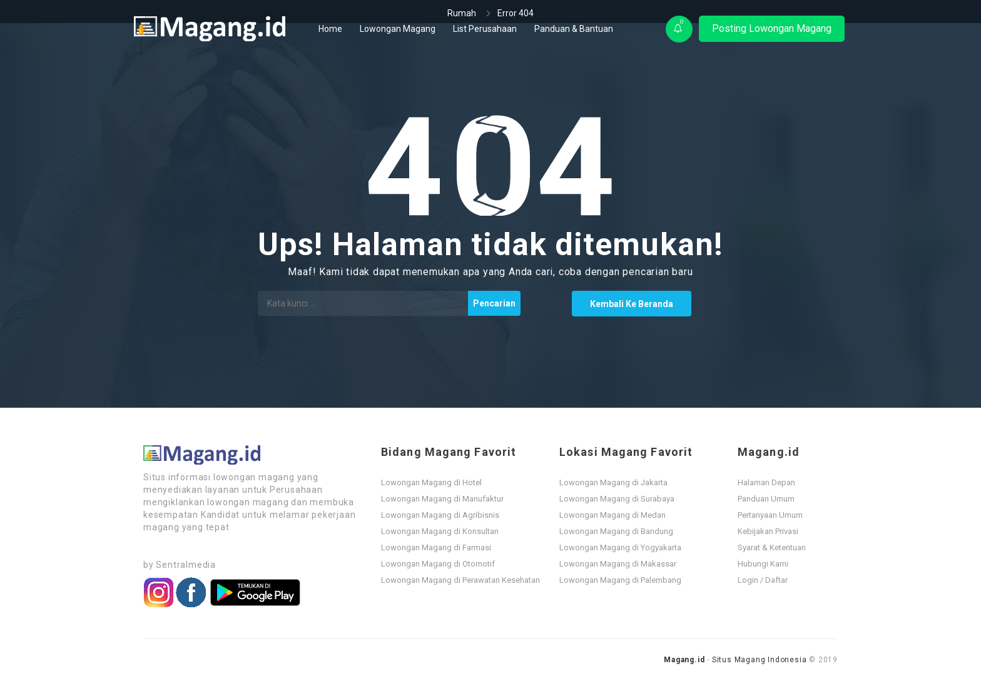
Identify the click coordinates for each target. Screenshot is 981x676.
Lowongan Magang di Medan (612, 515)
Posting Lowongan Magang (771, 28)
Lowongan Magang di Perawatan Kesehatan (460, 580)
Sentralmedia (186, 565)
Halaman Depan (766, 482)
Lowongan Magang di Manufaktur (442, 498)
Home (330, 29)
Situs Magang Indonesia (759, 659)
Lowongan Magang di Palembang (620, 580)
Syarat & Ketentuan (772, 547)
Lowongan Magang (397, 29)
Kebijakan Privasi (768, 531)
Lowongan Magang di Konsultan (440, 531)
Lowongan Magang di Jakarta (613, 482)
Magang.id (684, 659)
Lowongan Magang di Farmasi (436, 547)
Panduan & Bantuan (573, 29)
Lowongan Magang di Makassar (617, 563)
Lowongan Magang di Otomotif (438, 563)
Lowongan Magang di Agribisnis (440, 515)
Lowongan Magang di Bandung (616, 531)
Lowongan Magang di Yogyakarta (620, 547)
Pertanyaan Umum (770, 515)
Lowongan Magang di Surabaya (616, 498)
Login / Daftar (763, 580)
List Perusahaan (485, 29)
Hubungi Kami (763, 563)
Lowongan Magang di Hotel (431, 482)
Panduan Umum (766, 498)
